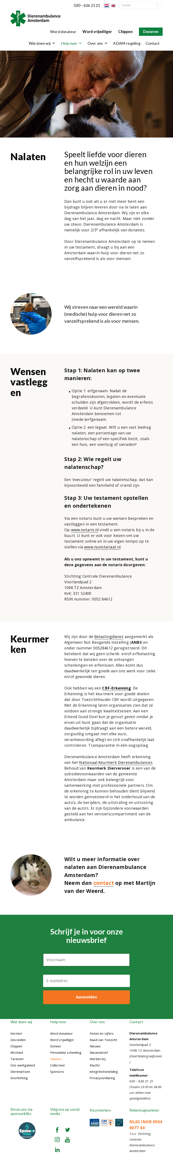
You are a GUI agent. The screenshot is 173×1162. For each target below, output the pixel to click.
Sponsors (57, 1070)
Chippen (125, 31)
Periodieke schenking (66, 1051)
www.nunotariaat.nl (102, 546)
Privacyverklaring (102, 1076)
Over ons (98, 43)
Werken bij (98, 1057)
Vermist (16, 1032)
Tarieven (16, 1057)
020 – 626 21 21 (87, 5)
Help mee (71, 43)
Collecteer (57, 1064)
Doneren (150, 31)
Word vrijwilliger (97, 31)
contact (103, 882)
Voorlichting (19, 1076)
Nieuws (95, 1045)
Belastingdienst (109, 636)
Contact (152, 43)
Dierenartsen (20, 1070)
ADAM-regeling (126, 43)
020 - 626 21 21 (141, 1080)
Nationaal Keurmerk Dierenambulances (115, 762)
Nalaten (56, 1057)
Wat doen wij (42, 43)
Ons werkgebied (22, 1064)
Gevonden (18, 1038)
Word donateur (63, 31)
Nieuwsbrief (99, 1051)
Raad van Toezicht (103, 1038)
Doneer (55, 1045)
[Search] (157, 5)
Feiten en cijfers (102, 1032)
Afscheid (16, 1051)
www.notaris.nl (85, 529)
